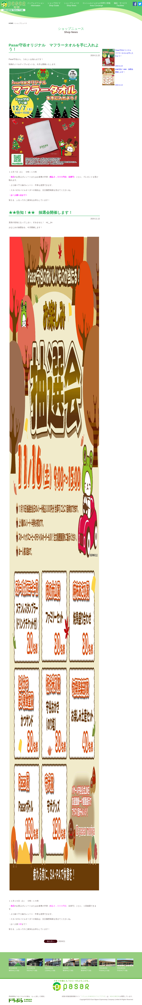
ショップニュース (71, 4)
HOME (11, 23)
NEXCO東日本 (115, 996)
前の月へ (50, 941)
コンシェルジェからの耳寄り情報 (96, 4)
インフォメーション (35, 4)
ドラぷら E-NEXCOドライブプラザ (93, 996)
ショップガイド (54, 4)
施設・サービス (120, 4)
